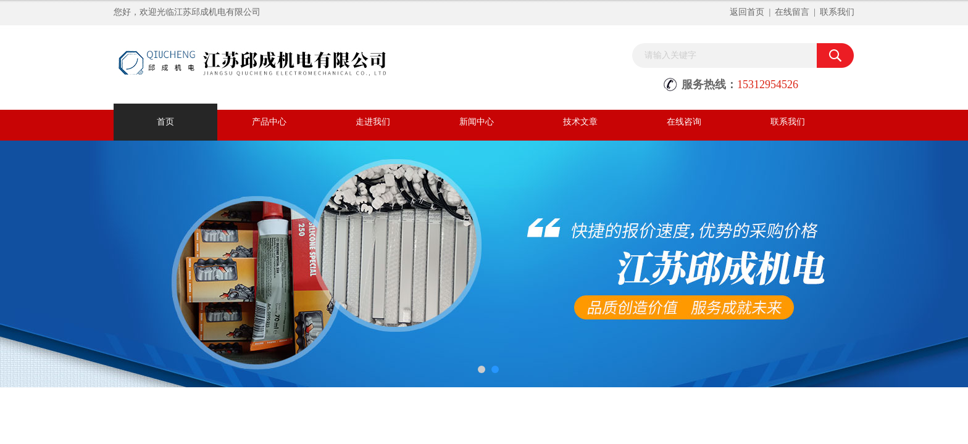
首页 (165, 121)
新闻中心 (476, 121)
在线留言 (792, 12)
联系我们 (837, 12)
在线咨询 (684, 121)
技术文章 (580, 121)
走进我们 (373, 121)
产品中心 (269, 121)
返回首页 (747, 12)
